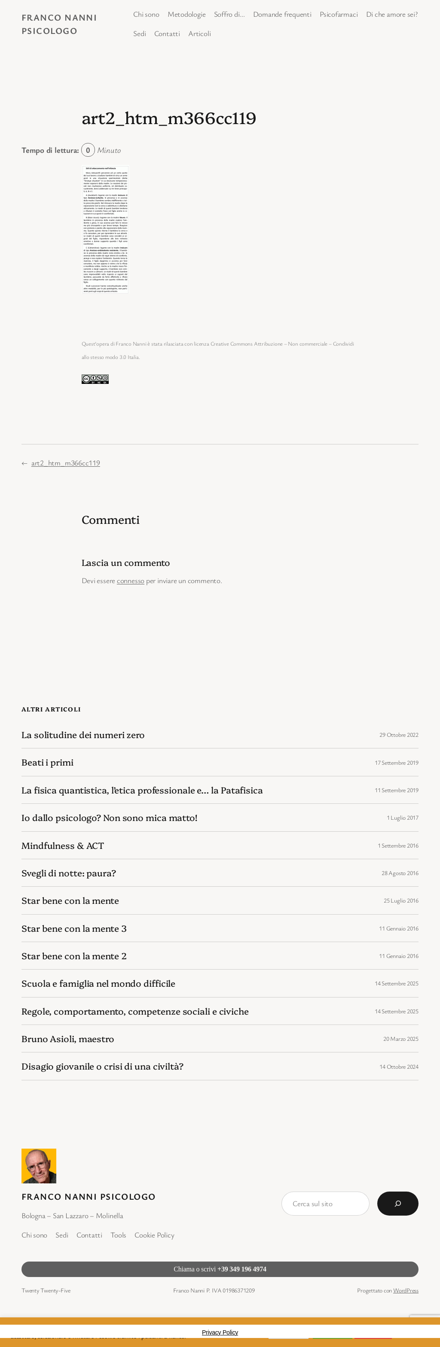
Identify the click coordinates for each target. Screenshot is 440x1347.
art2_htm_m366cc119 (65, 463)
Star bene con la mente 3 (74, 928)
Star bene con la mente (70, 900)
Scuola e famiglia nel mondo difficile (98, 983)
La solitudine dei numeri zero (83, 734)
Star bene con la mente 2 (74, 956)
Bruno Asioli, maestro (67, 1038)
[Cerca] (398, 1204)
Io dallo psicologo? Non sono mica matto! (109, 817)
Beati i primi (47, 762)
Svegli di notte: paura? (68, 873)
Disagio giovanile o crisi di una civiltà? (102, 1066)
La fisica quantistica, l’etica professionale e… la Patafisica (142, 790)
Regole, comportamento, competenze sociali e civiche (135, 1011)
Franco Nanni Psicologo (88, 1196)
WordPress (406, 1290)
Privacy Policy (220, 1332)
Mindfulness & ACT (62, 845)
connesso (130, 580)
